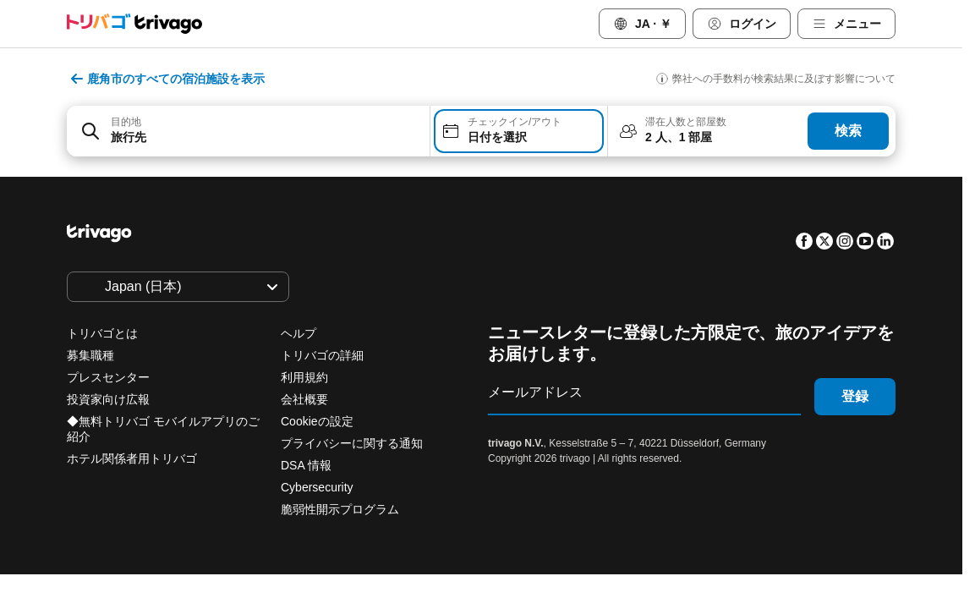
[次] (777, 197)
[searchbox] (265, 137)
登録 (854, 396)
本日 (313, 499)
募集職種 (90, 355)
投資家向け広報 (108, 399)
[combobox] (248, 131)
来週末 (572, 499)
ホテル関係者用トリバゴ (132, 458)
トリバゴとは (102, 333)
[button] (248, 131)
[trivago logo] (134, 24)
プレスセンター (108, 377)
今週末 (481, 499)
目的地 (126, 122)
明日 (394, 499)
